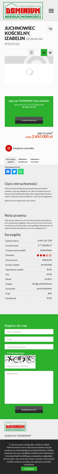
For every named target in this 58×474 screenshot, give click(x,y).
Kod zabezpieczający (15, 353)
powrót (50, 29)
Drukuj (50, 52)
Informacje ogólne (10, 160)
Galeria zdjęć (44, 52)
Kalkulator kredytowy (22, 160)
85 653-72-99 (29, 107)
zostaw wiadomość (29, 120)
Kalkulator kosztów (34, 160)
